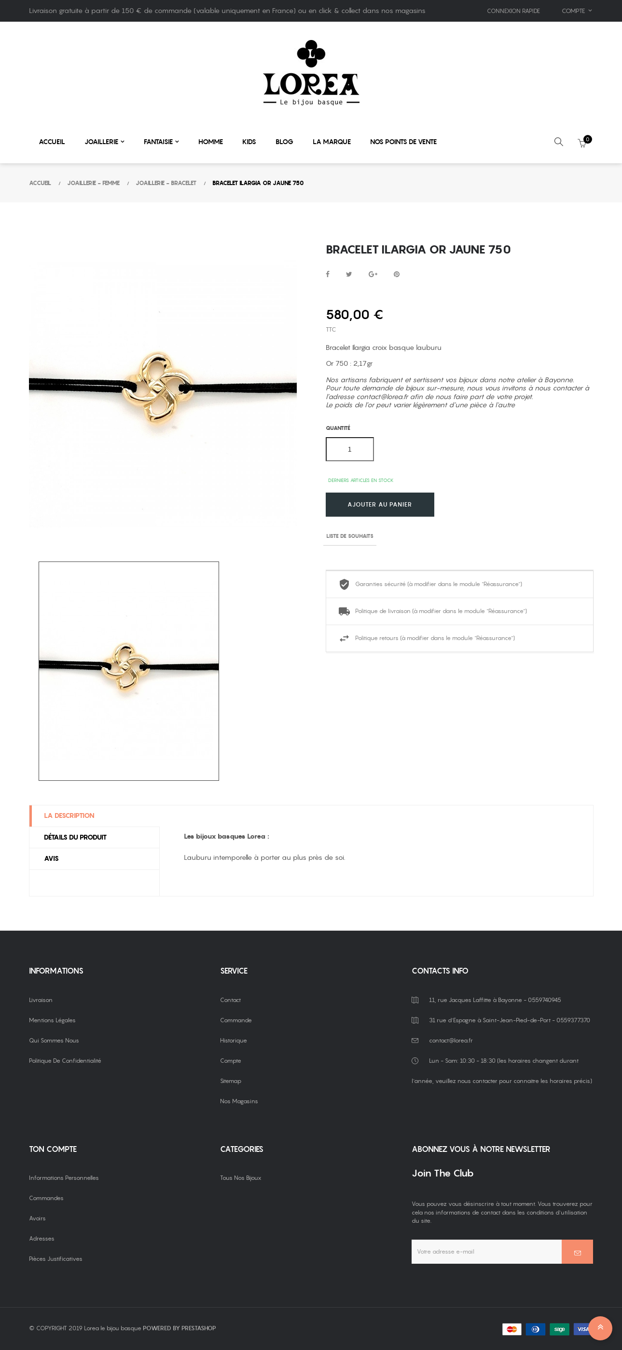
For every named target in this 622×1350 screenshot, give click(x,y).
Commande (236, 1020)
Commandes (46, 1198)
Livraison (41, 999)
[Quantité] (350, 449)
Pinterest (397, 274)
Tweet (349, 274)
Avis (51, 858)
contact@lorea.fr (382, 396)
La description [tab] (69, 815)
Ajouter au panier (379, 504)
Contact (230, 999)
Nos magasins (239, 1101)
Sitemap (230, 1080)
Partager (328, 274)
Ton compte (53, 1149)
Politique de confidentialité (65, 1060)
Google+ (373, 274)
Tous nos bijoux (241, 1177)
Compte (230, 1060)
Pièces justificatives (56, 1258)
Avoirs (37, 1218)
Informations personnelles (64, 1177)
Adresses (42, 1238)
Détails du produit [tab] (75, 837)
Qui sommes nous (54, 1040)
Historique (233, 1040)
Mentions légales (52, 1020)
